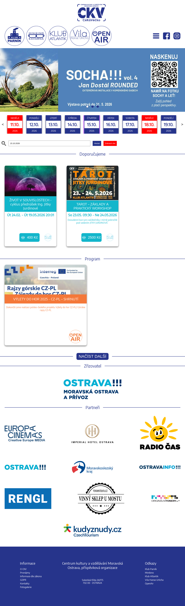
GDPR (23, 579)
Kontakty (24, 583)
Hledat (97, 143)
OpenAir (149, 583)
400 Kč (29, 237)
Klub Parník (151, 569)
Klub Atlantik (151, 576)
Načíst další (92, 356)
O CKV (23, 569)
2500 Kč (91, 237)
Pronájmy (25, 572)
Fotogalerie (26, 587)
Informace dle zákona (31, 576)
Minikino (149, 572)
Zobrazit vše (110, 143)
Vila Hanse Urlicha (154, 579)
